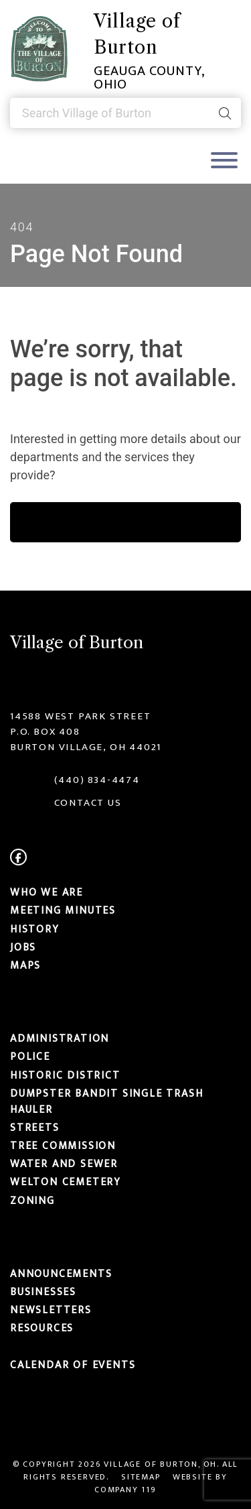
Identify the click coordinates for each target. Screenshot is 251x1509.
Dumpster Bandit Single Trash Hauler (106, 1101)
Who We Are (46, 892)
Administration (59, 1038)
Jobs (23, 947)
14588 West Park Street (80, 716)
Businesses (43, 1292)
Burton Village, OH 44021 (85, 747)
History (35, 929)
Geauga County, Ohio (149, 78)
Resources (42, 1328)
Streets (35, 1127)
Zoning (32, 1200)
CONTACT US (88, 802)
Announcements (61, 1273)
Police (30, 1057)
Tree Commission (63, 1145)
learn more (125, 522)
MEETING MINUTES (63, 911)
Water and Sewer (64, 1163)
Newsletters (51, 1310)
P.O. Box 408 (45, 731)
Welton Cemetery (65, 1182)
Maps (25, 965)
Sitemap (141, 1477)
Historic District (65, 1075)
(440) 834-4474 (97, 780)
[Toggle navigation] (224, 162)
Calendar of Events (72, 1365)
